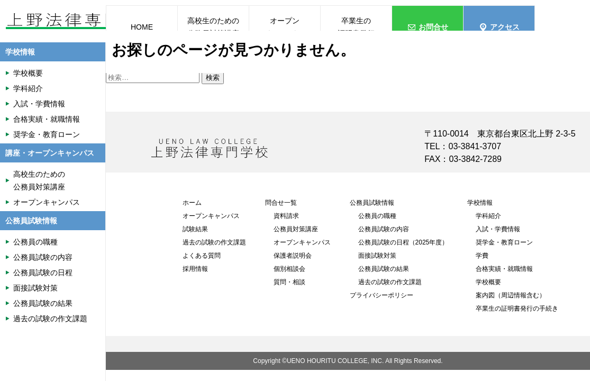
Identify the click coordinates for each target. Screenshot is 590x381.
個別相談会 (289, 269)
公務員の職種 (377, 216)
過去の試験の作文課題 (214, 242)
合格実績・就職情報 (504, 269)
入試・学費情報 (498, 229)
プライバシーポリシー (381, 295)
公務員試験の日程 (42, 272)
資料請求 (286, 216)
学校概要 (488, 282)
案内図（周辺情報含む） (511, 295)
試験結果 (195, 229)
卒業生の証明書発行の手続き (517, 308)
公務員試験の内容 (383, 229)
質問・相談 (289, 282)
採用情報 (195, 269)
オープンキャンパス (211, 216)
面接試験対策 (377, 255)
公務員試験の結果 (383, 269)
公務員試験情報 (372, 202)
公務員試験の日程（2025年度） (403, 242)
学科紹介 (488, 216)
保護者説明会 (293, 255)
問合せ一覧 (281, 202)
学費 (482, 255)
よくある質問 (202, 255)
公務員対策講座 (296, 229)
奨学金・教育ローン (504, 242)
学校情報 (480, 202)
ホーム (192, 202)
